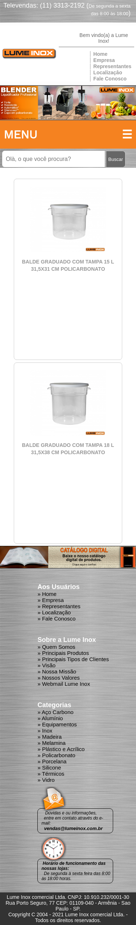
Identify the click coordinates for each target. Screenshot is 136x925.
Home (100, 54)
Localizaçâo (107, 72)
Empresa (104, 60)
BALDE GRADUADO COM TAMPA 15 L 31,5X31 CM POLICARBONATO (68, 265)
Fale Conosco (110, 79)
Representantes (112, 66)
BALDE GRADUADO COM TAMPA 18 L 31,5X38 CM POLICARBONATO (68, 448)
